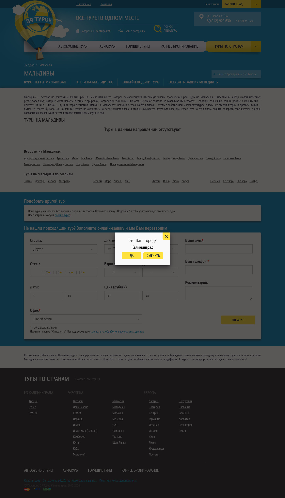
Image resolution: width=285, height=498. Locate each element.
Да (132, 256)
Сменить (153, 256)
